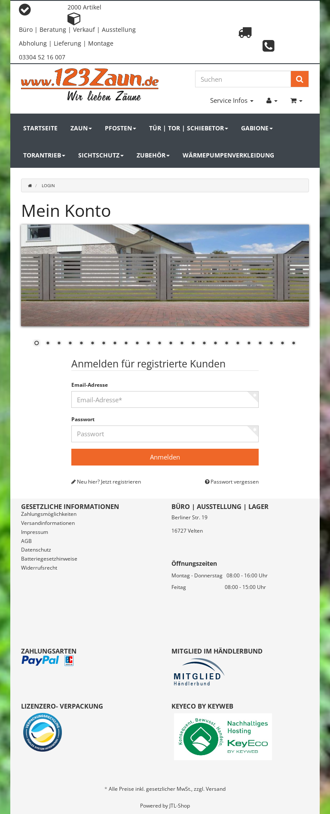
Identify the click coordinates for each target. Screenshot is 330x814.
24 (293, 343)
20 (249, 343)
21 (260, 343)
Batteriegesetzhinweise (49, 558)
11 (148, 343)
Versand (216, 788)
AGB (26, 541)
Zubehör (153, 155)
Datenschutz (36, 549)
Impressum (34, 532)
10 (137, 343)
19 (237, 343)
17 (215, 343)
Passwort (83, 419)
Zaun (81, 128)
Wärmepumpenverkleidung (228, 155)
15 (193, 343)
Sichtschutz (101, 155)
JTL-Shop (179, 805)
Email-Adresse (89, 385)
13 (170, 343)
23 (282, 343)
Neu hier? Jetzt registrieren (106, 481)
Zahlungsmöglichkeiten (48, 514)
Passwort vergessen (232, 481)
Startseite (40, 128)
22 (271, 343)
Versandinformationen (48, 523)
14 (181, 343)
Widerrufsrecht (39, 567)
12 (159, 343)
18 (226, 343)
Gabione (257, 128)
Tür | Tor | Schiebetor (188, 128)
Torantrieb (44, 155)
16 (204, 343)
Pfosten (120, 128)
